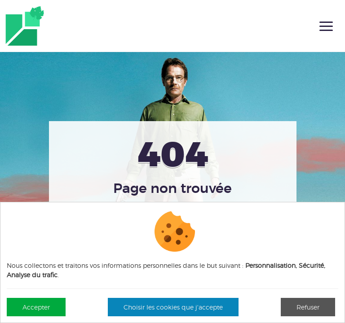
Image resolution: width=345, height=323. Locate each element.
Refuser (307, 307)
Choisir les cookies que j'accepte (173, 307)
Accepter (36, 307)
